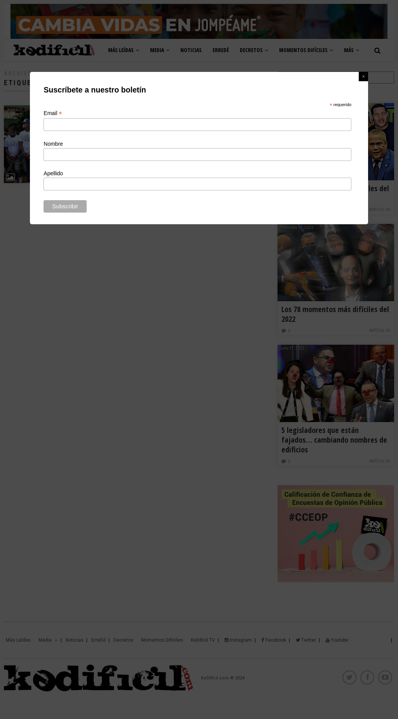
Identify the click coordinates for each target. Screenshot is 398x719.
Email (53, 113)
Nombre (53, 144)
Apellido (53, 173)
